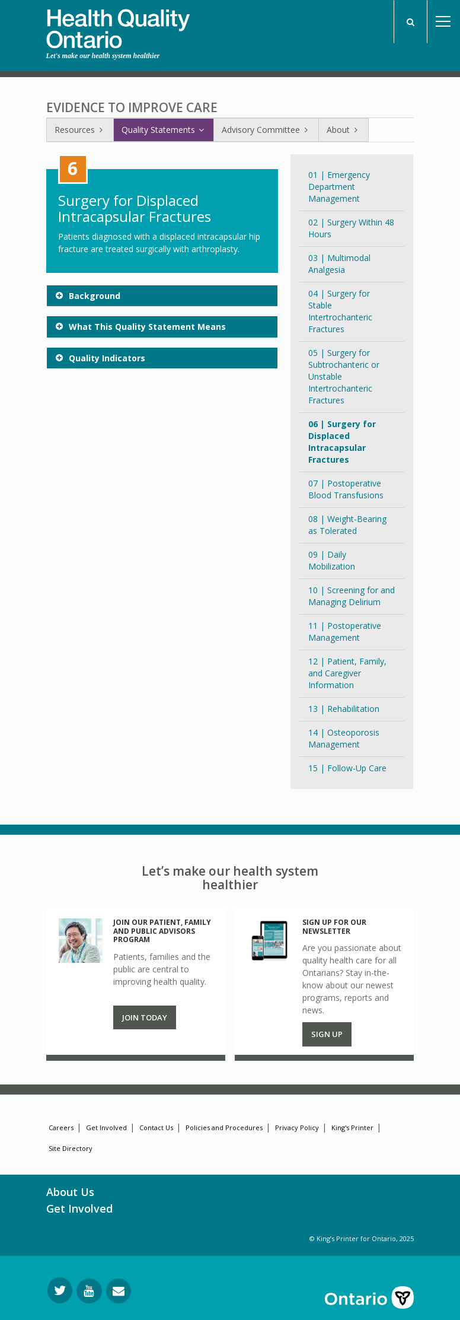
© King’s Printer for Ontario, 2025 (361, 1238)
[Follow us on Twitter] (59, 1290)
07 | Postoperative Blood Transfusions (346, 489)
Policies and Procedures (224, 1127)
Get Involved (106, 1127)
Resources (80, 129)
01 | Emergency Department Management (339, 186)
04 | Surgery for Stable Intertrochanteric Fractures (340, 311)
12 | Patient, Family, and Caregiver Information (347, 673)
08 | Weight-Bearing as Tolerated (347, 524)
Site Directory (70, 1148)
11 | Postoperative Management (344, 631)
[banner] (118, 24)
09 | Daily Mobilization (331, 560)
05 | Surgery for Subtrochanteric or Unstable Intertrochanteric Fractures (343, 376)
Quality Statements (164, 129)
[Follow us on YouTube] (89, 1290)
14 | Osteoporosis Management (343, 738)
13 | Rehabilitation (343, 708)
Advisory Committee (266, 129)
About (343, 129)
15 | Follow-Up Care (347, 768)
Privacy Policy (297, 1127)
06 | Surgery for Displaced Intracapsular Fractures (342, 441)
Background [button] (94, 295)
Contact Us (156, 1127)
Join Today (144, 1017)
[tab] (162, 295)
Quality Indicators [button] (107, 358)
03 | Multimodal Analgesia (339, 263)
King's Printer (352, 1127)
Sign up (327, 1034)
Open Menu (443, 21)
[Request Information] (118, 1290)
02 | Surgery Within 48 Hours (351, 228)
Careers (61, 1127)
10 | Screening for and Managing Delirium (351, 595)
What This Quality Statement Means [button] (147, 326)
